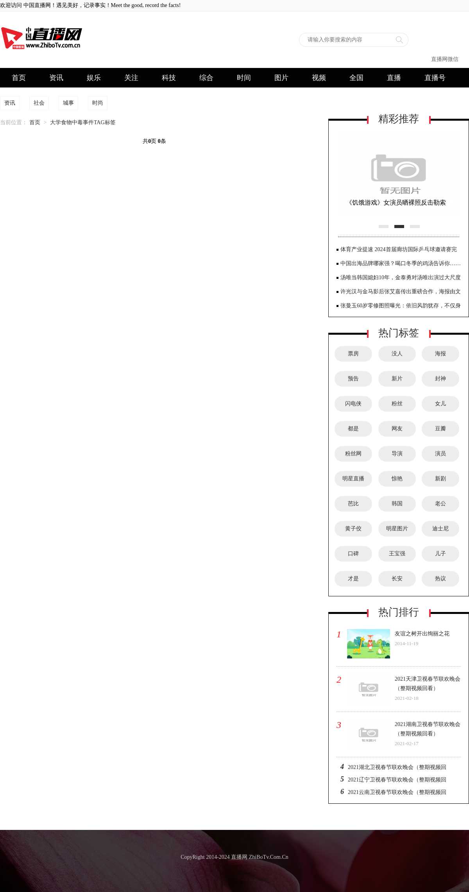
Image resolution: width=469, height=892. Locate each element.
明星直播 (353, 479)
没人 (397, 354)
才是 (353, 579)
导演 (397, 454)
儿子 (440, 554)
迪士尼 (440, 529)
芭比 (353, 504)
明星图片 (397, 529)
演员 (440, 454)
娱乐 (94, 78)
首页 (19, 78)
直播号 (435, 78)
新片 (397, 379)
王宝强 (397, 554)
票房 (353, 354)
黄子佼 (353, 529)
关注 (131, 78)
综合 (206, 78)
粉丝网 (353, 454)
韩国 (397, 504)
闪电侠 (353, 404)
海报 (440, 354)
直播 (394, 78)
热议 (440, 579)
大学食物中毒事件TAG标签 (83, 122)
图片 (281, 78)
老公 (440, 504)
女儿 (440, 404)
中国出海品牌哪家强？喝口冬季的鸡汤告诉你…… (400, 263)
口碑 (353, 554)
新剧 (440, 479)
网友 (397, 429)
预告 (353, 379)
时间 (244, 78)
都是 (353, 429)
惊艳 (397, 479)
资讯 (56, 78)
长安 (397, 579)
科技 (169, 78)
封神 (440, 379)
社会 (39, 103)
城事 (68, 103)
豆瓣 (440, 429)
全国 (356, 78)
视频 (319, 78)
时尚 (97, 103)
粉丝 (397, 404)
